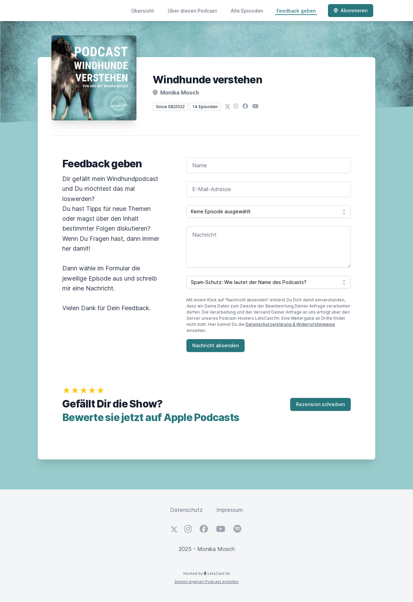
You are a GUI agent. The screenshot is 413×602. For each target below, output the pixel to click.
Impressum (229, 509)
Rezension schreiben (320, 404)
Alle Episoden (247, 11)
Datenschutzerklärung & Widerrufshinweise (290, 324)
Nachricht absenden (215, 345)
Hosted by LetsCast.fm (206, 573)
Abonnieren (350, 10)
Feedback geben (296, 11)
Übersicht (142, 11)
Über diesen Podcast (192, 11)
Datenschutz (186, 509)
